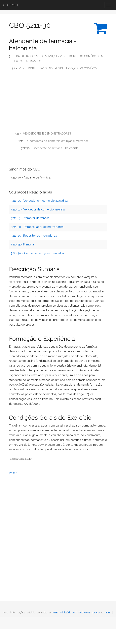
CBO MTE (11, 5)
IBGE (107, 612)
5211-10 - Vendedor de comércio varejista (38, 209)
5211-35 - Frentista (22, 244)
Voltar (13, 473)
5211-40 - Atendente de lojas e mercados (37, 253)
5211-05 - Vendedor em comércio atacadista (39, 200)
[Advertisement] (58, 102)
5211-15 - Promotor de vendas (30, 218)
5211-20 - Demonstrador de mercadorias (37, 226)
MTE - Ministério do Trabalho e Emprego (76, 612)
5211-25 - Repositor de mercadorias (34, 235)
